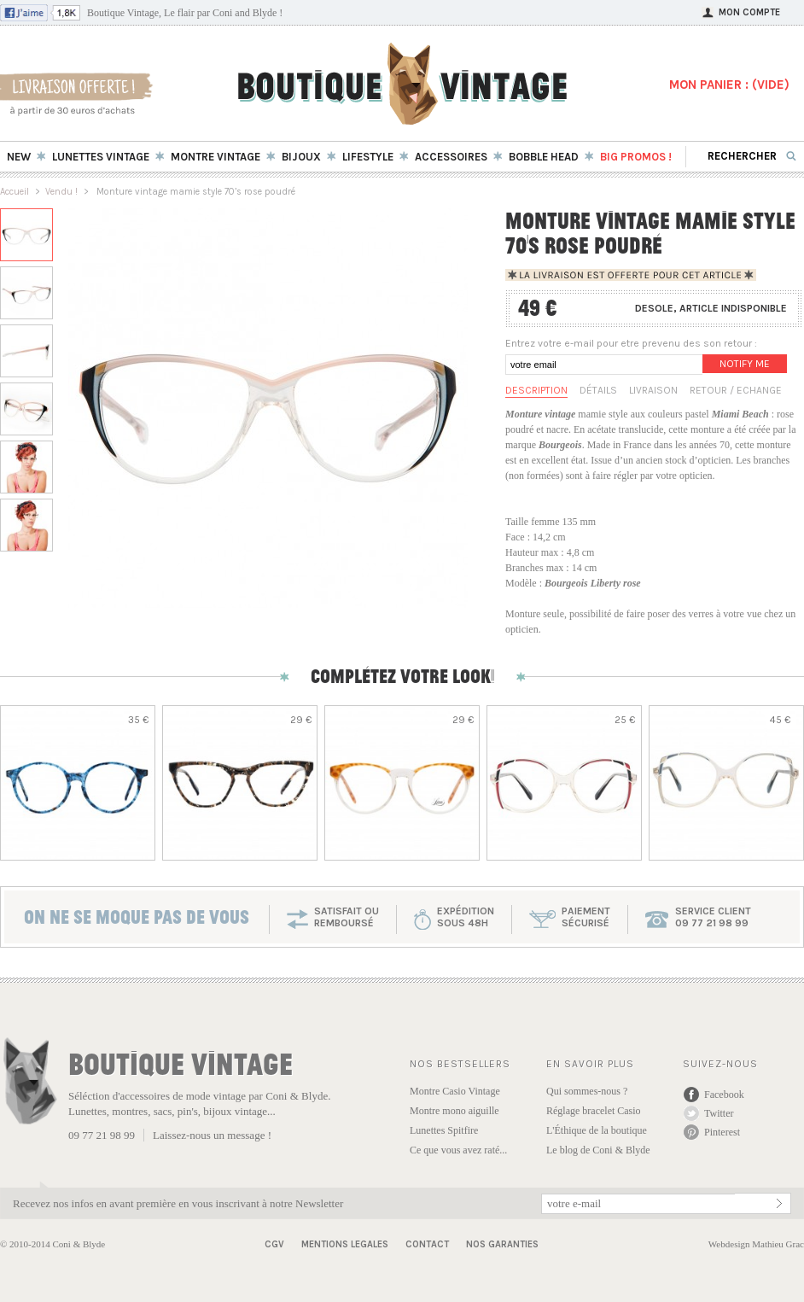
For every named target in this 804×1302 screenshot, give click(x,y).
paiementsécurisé (586, 917)
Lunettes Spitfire (444, 1130)
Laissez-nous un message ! (212, 1135)
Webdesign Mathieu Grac (756, 1244)
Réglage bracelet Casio (593, 1111)
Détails (598, 390)
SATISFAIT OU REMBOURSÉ (346, 917)
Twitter (718, 1113)
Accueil (14, 191)
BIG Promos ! (636, 156)
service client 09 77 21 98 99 (713, 917)
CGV (274, 1244)
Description (536, 390)
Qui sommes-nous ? (586, 1091)
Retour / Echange (736, 390)
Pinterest (722, 1132)
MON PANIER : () (729, 84)
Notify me (745, 364)
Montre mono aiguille (454, 1111)
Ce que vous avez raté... (458, 1150)
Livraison (653, 390)
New (19, 156)
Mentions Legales (344, 1244)
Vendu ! (61, 191)
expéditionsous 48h (465, 917)
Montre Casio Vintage (455, 1091)
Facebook (724, 1095)
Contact (427, 1244)
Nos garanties (502, 1244)
